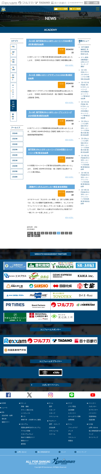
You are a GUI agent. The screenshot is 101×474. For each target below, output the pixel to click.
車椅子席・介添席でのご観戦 (31, 420)
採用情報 (71, 420)
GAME (13, 61)
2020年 (14, 166)
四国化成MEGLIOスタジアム (31, 427)
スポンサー (92, 406)
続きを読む (69, 65)
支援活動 (92, 420)
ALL (13, 46)
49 (54, 233)
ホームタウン (13, 91)
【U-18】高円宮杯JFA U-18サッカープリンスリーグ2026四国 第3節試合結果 (85, 162)
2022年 (14, 155)
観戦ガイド (25, 440)
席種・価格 (25, 406)
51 (62, 233)
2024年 (14, 144)
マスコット (72, 437)
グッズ (70, 431)
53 (70, 233)
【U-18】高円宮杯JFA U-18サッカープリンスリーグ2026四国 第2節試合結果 (85, 179)
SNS (69, 434)
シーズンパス (25, 413)
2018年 (14, 177)
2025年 (14, 139)
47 (47, 233)
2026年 (14, 133)
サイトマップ (93, 437)
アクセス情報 (25, 431)
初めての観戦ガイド (28, 437)
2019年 (14, 171)
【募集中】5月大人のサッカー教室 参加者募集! (48, 187)
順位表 (4, 419)
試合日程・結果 (7, 415)
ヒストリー (72, 413)
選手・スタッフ (54, 424)
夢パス (23, 416)
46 (43, 233)
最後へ (37, 236)
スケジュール (53, 416)
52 (66, 233)
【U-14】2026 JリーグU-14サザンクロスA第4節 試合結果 (85, 74)
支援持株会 (92, 416)
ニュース (4, 408)
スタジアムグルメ (27, 434)
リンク (91, 434)
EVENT (13, 77)
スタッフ (52, 410)
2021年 (14, 160)
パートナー (92, 413)
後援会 (70, 440)
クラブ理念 (72, 406)
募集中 (13, 116)
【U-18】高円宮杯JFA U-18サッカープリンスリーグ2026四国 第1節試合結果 (85, 196)
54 (29, 236)
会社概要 (71, 410)
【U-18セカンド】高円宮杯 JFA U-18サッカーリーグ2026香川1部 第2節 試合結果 (85, 128)
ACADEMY (13, 105)
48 (50, 233)
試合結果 (52, 427)
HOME (3, 403)
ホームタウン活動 (74, 416)
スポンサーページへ (50, 385)
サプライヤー (93, 410)
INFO (13, 53)
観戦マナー (6, 422)
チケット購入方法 (27, 410)
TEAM (13, 69)
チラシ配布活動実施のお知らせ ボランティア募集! (85, 61)
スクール (52, 434)
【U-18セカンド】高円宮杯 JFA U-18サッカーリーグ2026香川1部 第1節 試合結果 (85, 145)
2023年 (14, 150)
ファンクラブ (72, 427)
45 (39, 233)
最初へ (30, 233)
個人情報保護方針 (95, 431)
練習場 (23, 444)
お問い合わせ (93, 427)
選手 (50, 406)
